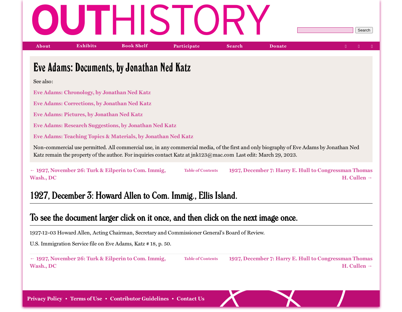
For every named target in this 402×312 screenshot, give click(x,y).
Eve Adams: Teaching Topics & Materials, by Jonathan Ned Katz (113, 136)
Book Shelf (135, 45)
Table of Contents (201, 170)
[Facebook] (346, 46)
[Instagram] (359, 46)
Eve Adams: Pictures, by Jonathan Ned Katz (88, 114)
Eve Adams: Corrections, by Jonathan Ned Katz (92, 103)
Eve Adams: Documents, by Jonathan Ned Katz (112, 67)
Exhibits (86, 45)
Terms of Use (86, 298)
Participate (186, 46)
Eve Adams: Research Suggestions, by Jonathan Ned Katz (104, 125)
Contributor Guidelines (139, 298)
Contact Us (190, 298)
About (43, 46)
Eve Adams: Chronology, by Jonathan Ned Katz (92, 92)
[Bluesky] (372, 46)
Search (364, 30)
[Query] (325, 30)
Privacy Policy (44, 298)
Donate (278, 46)
